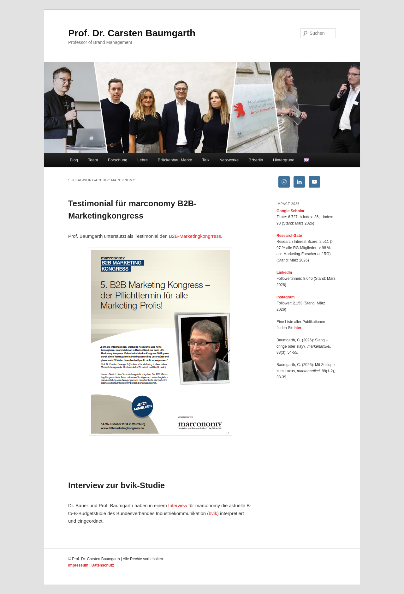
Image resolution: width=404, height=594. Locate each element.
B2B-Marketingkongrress (195, 236)
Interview (177, 505)
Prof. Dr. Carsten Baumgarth (131, 33)
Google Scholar (290, 211)
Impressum (78, 565)
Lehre (142, 160)
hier (297, 328)
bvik (213, 513)
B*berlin (256, 160)
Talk (205, 160)
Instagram (285, 297)
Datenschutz (103, 565)
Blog (74, 160)
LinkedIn (284, 272)
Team (93, 160)
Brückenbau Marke (175, 160)
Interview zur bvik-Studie (116, 485)
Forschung (117, 160)
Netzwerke (229, 160)
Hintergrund (283, 160)
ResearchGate (289, 235)
